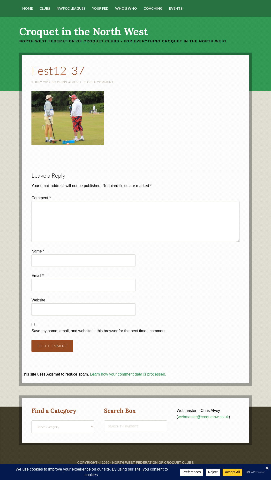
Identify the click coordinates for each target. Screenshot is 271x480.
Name (37, 251)
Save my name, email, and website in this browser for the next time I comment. (98, 331)
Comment (41, 198)
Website (38, 300)
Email (37, 276)
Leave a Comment (98, 82)
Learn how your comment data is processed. (128, 374)
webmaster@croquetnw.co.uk (203, 417)
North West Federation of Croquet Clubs (153, 462)
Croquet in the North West (83, 31)
